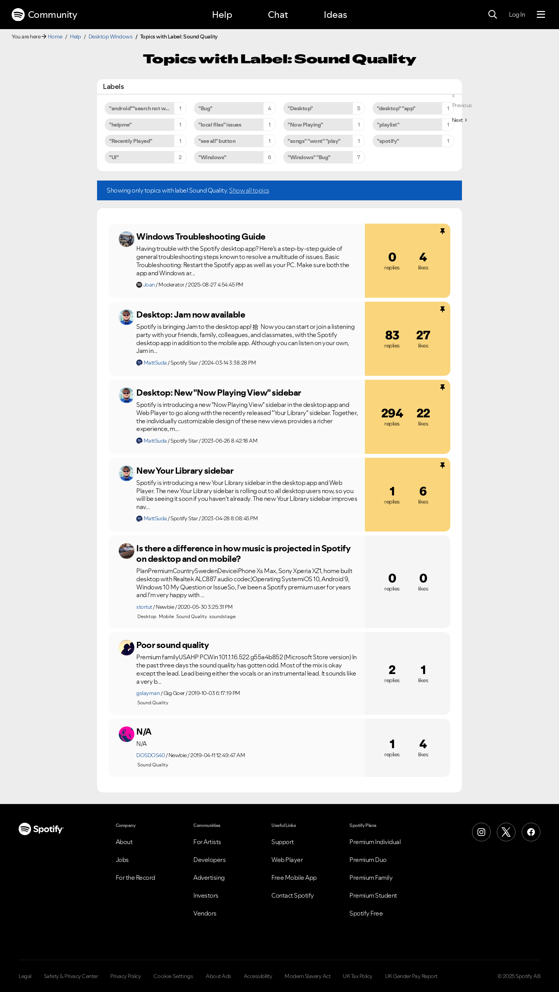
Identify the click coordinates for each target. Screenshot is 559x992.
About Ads (218, 976)
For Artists (207, 841)
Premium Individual (375, 841)
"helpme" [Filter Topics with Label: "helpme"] (120, 125)
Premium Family (370, 877)
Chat (278, 14)
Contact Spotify (292, 895)
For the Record (135, 877)
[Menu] (541, 14)
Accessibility (258, 976)
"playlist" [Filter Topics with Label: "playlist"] (388, 125)
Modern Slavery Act (307, 976)
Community (44, 14)
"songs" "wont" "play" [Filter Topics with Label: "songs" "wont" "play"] (314, 141)
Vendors (205, 913)
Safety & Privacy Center (71, 976)
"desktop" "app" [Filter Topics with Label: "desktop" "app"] (396, 108)
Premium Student (373, 895)
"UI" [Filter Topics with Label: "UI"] (113, 157)
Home (55, 36)
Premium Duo (368, 859)
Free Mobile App (294, 877)
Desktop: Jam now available (190, 314)
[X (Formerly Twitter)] (506, 832)
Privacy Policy (125, 976)
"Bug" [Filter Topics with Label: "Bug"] (205, 108)
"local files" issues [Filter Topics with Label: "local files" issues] (219, 125)
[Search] (492, 15)
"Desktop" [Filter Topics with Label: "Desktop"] (300, 108)
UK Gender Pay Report (411, 976)
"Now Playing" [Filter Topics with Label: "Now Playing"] (305, 125)
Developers (209, 859)
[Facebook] (531, 832)
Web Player (287, 859)
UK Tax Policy (358, 976)
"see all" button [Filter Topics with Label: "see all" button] (216, 141)
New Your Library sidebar (184, 471)
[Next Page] (459, 120)
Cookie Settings (173, 976)
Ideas (335, 14)
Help (222, 14)
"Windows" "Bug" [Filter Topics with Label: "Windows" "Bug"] (309, 157)
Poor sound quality (172, 645)
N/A (143, 731)
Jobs (122, 859)
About (124, 841)
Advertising (209, 877)
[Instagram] (481, 832)
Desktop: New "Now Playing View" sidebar (218, 392)
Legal (25, 976)
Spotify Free (366, 913)
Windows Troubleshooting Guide (201, 236)
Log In (517, 14)
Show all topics (249, 190)
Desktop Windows (111, 36)
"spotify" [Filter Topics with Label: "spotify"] (388, 141)
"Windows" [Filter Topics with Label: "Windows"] (212, 157)
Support (282, 841)
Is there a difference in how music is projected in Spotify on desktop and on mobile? (243, 553)
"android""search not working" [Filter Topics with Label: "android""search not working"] (146, 108)
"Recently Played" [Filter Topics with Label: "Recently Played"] (130, 141)
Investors (206, 895)
